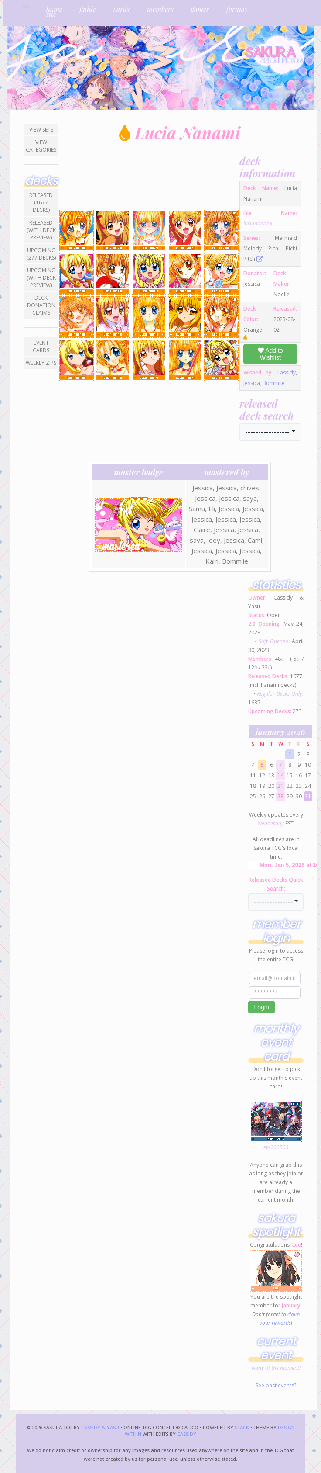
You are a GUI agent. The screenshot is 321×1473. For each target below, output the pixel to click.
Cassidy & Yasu (100, 1427)
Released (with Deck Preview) (41, 230)
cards (121, 9)
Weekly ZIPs (41, 363)
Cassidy (286, 372)
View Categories (41, 146)
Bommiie (274, 383)
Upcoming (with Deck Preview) (41, 278)
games (200, 9)
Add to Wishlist (270, 354)
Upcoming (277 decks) (41, 253)
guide (88, 9)
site (51, 13)
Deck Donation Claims (41, 305)
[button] (270, 432)
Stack (242, 1427)
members (160, 9)
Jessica (251, 383)
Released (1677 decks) (41, 202)
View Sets (41, 129)
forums (236, 9)
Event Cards (41, 346)
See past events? (276, 1385)
